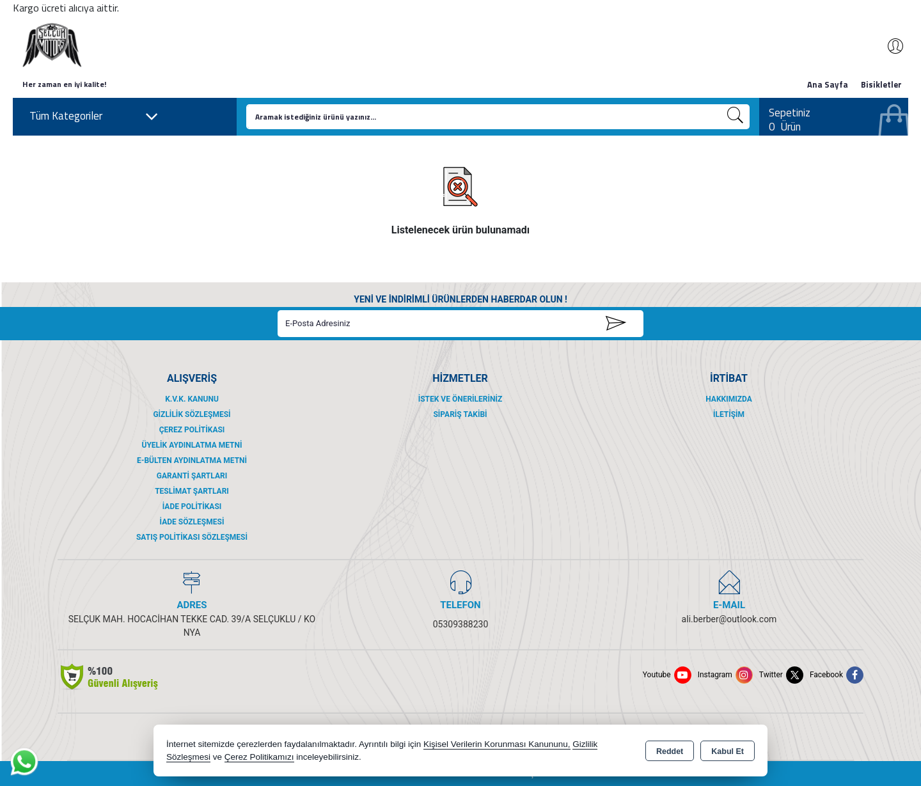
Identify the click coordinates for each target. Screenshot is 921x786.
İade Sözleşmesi (192, 521)
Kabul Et (727, 751)
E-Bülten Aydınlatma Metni (192, 460)
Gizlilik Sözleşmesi (191, 414)
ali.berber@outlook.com (729, 619)
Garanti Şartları (192, 475)
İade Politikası (192, 506)
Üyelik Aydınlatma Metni (191, 445)
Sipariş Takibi (460, 414)
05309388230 (461, 624)
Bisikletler (881, 84)
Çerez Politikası (192, 429)
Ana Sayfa (827, 84)
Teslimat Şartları (192, 491)
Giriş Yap (889, 46)
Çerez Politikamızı (259, 757)
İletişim (728, 414)
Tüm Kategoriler (94, 116)
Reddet (669, 751)
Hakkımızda (728, 399)
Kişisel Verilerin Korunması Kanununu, (497, 744)
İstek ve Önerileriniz (460, 399)
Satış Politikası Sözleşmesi (192, 537)
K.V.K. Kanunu (192, 399)
